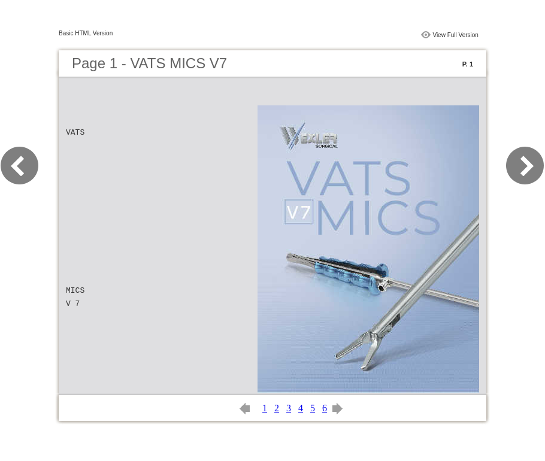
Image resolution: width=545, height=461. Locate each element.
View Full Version (455, 35)
